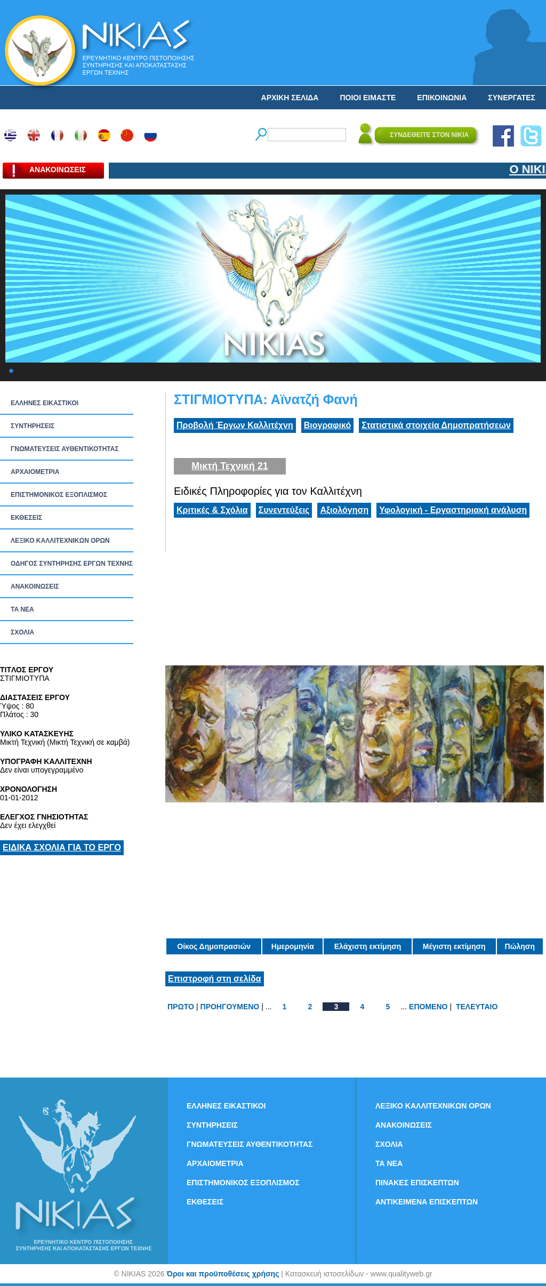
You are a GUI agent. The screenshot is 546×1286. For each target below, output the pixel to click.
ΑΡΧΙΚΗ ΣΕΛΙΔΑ (290, 97)
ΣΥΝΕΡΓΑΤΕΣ (511, 97)
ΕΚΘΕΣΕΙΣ (26, 517)
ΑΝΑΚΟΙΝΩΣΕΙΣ (35, 586)
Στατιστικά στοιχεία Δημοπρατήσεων (436, 425)
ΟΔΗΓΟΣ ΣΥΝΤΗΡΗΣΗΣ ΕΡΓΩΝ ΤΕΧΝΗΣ (72, 563)
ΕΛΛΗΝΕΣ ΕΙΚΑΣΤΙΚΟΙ (44, 403)
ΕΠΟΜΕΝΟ (428, 1006)
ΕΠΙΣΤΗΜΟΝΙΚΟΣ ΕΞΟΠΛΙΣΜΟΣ (59, 495)
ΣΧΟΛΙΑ (22, 632)
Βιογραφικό (327, 425)
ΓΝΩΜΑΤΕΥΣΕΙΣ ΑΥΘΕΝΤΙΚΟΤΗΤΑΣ (65, 449)
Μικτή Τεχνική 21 (229, 466)
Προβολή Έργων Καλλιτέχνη (234, 425)
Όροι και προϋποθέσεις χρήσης (222, 1273)
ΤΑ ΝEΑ (22, 609)
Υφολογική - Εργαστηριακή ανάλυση (453, 510)
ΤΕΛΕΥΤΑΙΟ (476, 1006)
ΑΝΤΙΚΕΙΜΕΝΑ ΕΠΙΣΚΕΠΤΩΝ (426, 1201)
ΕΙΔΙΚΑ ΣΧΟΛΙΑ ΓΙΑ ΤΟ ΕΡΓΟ (62, 847)
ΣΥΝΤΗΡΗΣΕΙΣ (32, 426)
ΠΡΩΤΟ (180, 1006)
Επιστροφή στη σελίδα (214, 978)
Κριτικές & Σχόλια (212, 510)
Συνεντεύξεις (284, 510)
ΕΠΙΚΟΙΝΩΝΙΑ (442, 97)
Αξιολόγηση (344, 510)
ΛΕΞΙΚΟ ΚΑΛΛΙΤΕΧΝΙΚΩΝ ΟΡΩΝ (60, 540)
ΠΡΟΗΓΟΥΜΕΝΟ (230, 1006)
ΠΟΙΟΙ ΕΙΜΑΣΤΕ (368, 97)
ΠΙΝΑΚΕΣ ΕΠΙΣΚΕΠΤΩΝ (417, 1182)
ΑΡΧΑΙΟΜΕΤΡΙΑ (35, 472)
